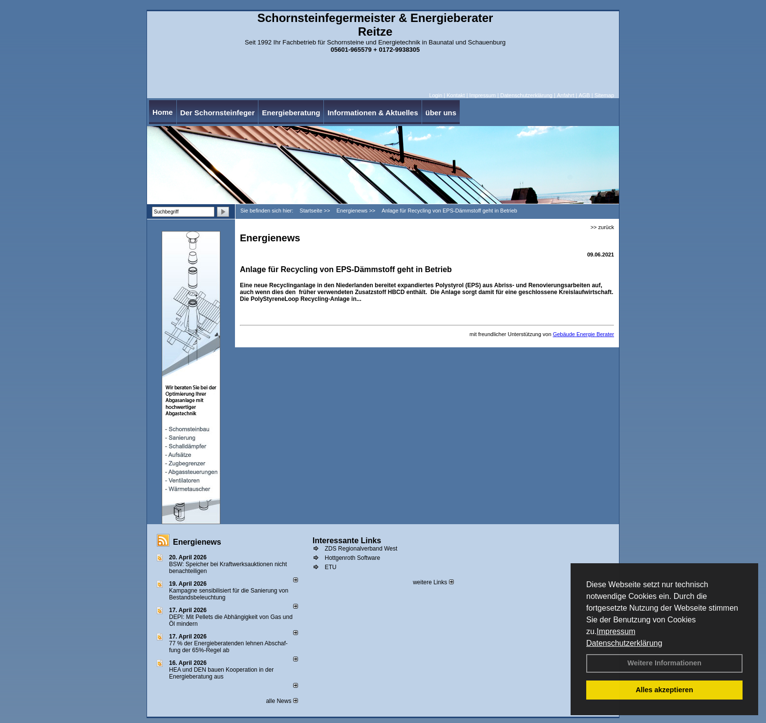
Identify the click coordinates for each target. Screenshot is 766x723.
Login (435, 95)
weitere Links (433, 582)
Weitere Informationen (664, 663)
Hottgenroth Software (352, 557)
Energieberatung (291, 112)
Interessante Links (347, 540)
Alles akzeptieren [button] (664, 690)
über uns (441, 112)
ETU (331, 567)
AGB (584, 95)
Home (162, 112)
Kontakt (456, 95)
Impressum (615, 631)
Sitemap (604, 95)
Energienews (197, 542)
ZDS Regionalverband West (361, 548)
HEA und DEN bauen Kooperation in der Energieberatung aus (221, 673)
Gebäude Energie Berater (583, 334)
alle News (282, 701)
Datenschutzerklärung (624, 643)
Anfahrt (565, 95)
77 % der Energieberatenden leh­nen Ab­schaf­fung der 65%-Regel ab (228, 647)
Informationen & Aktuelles (372, 112)
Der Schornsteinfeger (217, 112)
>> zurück (602, 227)
